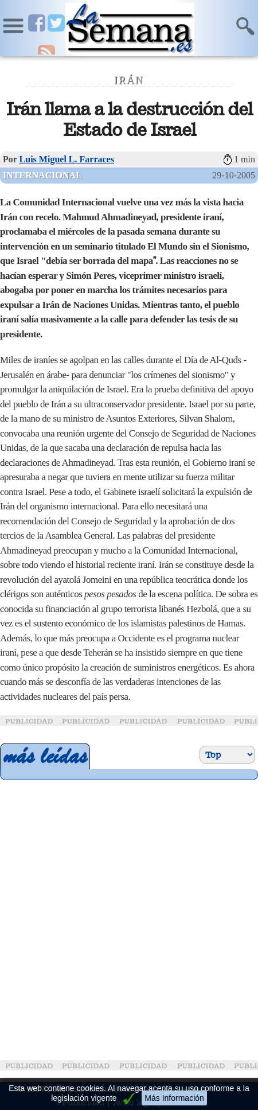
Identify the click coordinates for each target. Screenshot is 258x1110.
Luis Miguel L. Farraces (66, 159)
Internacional (42, 175)
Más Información (174, 1098)
